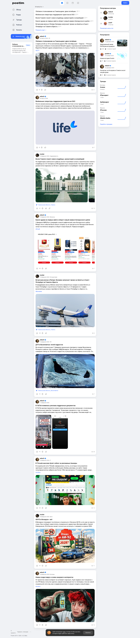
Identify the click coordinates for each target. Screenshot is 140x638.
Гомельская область (44, 205)
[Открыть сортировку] (39, 7)
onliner (38, 472)
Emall (38, 229)
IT (50, 460)
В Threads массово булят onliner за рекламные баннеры (56, 463)
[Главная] (62, 3)
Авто (51, 516)
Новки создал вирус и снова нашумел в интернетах (54, 577)
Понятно (88, 632)
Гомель (53, 205)
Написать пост (20, 36)
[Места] (78, 3)
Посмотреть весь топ (106, 28)
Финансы (52, 217)
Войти (125, 3)
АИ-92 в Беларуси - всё (44, 519)
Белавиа (39, 291)
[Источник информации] (49, 208)
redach (43, 36)
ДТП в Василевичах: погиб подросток (49, 345)
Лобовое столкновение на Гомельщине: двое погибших (56, 41)
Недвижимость (54, 156)
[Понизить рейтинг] (41, 89)
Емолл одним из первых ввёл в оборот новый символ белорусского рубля (63, 220)
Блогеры (52, 574)
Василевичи (54, 390)
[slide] (61, 70)
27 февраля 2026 (44, 156)
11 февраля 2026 (44, 402)
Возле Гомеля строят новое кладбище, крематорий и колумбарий (60, 159)
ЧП (49, 38)
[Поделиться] (45, 89)
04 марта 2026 (44, 38)
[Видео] (67, 3)
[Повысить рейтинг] (37, 89)
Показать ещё (40, 30)
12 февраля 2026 (44, 342)
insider (42, 154)
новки (38, 586)
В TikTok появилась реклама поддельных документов (55, 405)
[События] (72, 3)
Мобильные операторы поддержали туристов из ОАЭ (55, 101)
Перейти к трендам (106, 124)
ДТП (37, 50)
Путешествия (53, 277)
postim (18, 3)
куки (64, 631)
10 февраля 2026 (44, 460)
